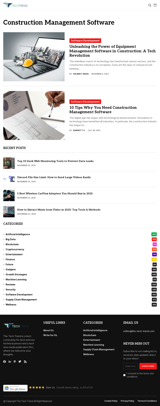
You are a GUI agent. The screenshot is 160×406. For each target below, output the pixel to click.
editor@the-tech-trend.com (138, 331)
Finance (81, 259)
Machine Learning (81, 279)
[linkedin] (10, 361)
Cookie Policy (110, 401)
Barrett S (79, 130)
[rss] (25, 361)
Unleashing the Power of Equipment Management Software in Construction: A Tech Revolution (112, 51)
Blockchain (81, 244)
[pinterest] (15, 361)
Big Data (81, 239)
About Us (48, 330)
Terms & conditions (147, 401)
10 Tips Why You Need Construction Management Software (103, 109)
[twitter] (19, 361)
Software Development (85, 40)
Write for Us (50, 335)
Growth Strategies (81, 274)
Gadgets (81, 269)
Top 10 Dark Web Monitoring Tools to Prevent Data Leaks (55, 161)
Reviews (81, 284)
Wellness (81, 305)
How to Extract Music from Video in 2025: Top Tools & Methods (58, 209)
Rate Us (50, 387)
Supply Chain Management (81, 300)
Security (81, 290)
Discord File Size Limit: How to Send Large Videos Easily (54, 177)
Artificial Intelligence (81, 234)
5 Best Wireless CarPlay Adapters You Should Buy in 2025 (55, 193)
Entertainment (81, 254)
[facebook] (4, 361)
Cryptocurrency (81, 249)
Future (81, 264)
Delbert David (81, 74)
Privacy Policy (127, 401)
